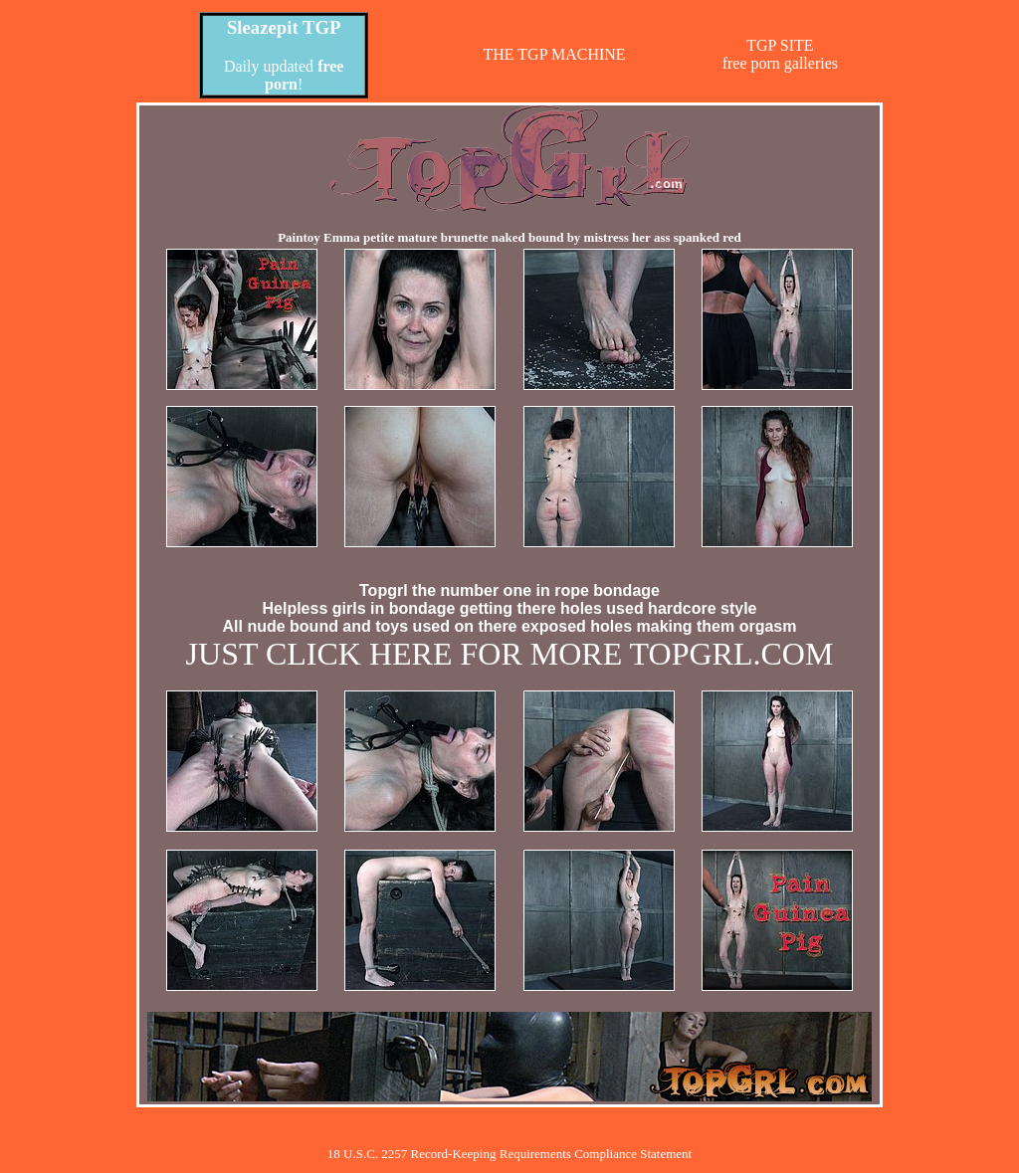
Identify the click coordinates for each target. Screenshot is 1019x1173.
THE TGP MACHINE (554, 54)
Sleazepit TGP (283, 27)
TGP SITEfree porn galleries (780, 54)
